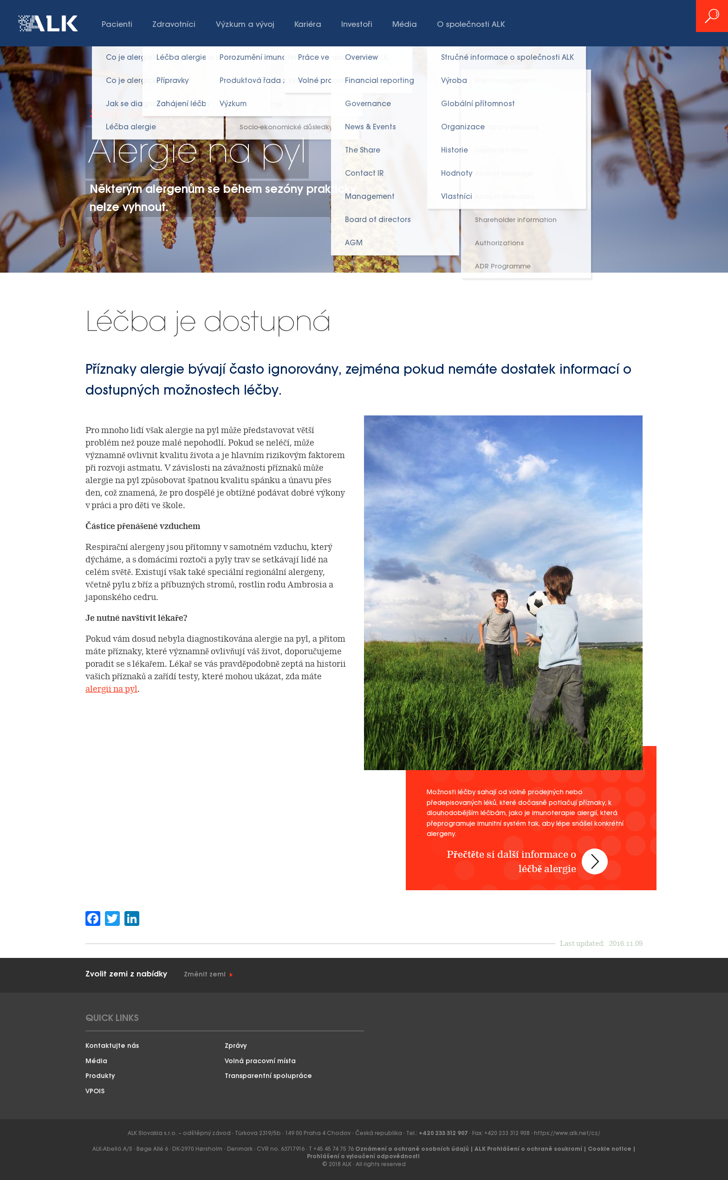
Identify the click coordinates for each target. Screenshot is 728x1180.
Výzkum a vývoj (245, 24)
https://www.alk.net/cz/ (567, 1133)
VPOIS (94, 1091)
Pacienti (117, 24)
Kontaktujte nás (112, 1046)
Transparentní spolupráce (268, 1076)
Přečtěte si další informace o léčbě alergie (515, 854)
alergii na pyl (111, 688)
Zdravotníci (173, 24)
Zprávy (236, 1046)
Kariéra (307, 24)
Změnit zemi (205, 974)
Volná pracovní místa (260, 1061)
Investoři (356, 24)
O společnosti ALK (471, 24)
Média (404, 24)
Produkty (100, 1076)
